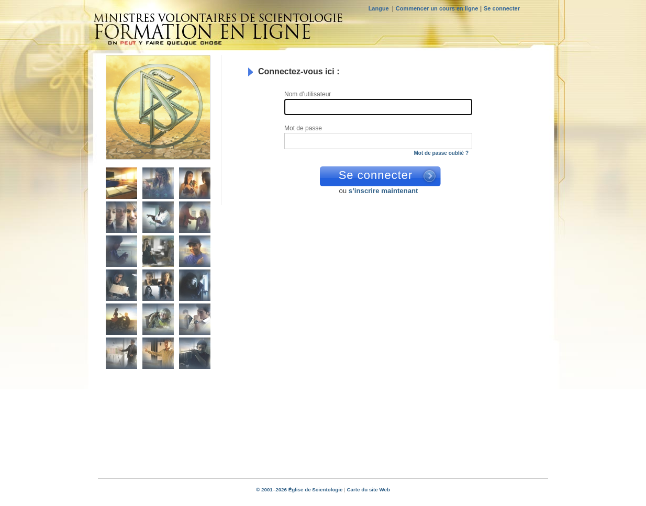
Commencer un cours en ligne (437, 8)
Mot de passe (304, 128)
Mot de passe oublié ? (441, 153)
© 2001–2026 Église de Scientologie (299, 489)
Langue (380, 8)
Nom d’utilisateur (308, 94)
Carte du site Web (368, 489)
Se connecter (502, 8)
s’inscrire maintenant (383, 191)
